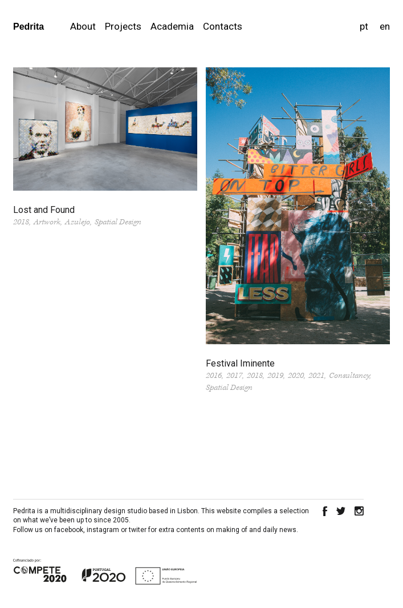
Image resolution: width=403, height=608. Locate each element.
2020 (296, 376)
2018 (21, 222)
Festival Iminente (240, 363)
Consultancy (349, 376)
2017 (234, 376)
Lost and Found (44, 209)
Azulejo (77, 222)
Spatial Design (118, 222)
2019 (275, 376)
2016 (214, 376)
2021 (316, 376)
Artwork (47, 222)
